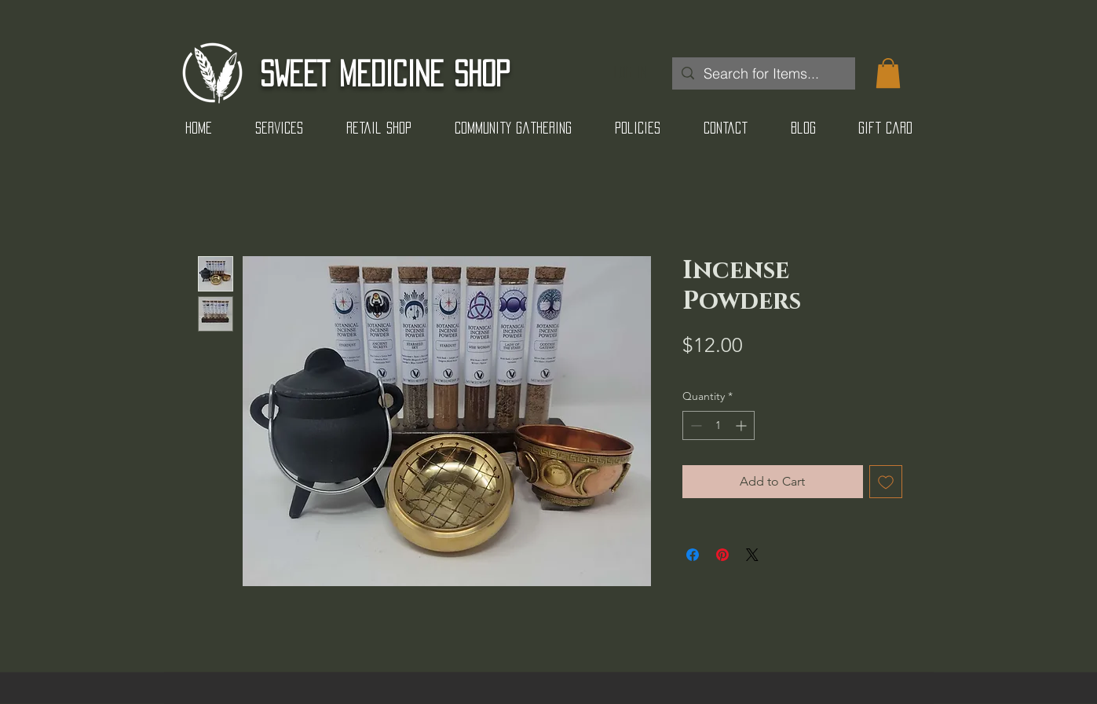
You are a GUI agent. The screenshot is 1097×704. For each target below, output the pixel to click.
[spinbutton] (718, 425)
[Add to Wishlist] (885, 481)
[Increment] (742, 425)
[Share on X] (752, 554)
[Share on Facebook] (692, 554)
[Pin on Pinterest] (722, 554)
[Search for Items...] (763, 73)
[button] (888, 73)
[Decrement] (694, 425)
